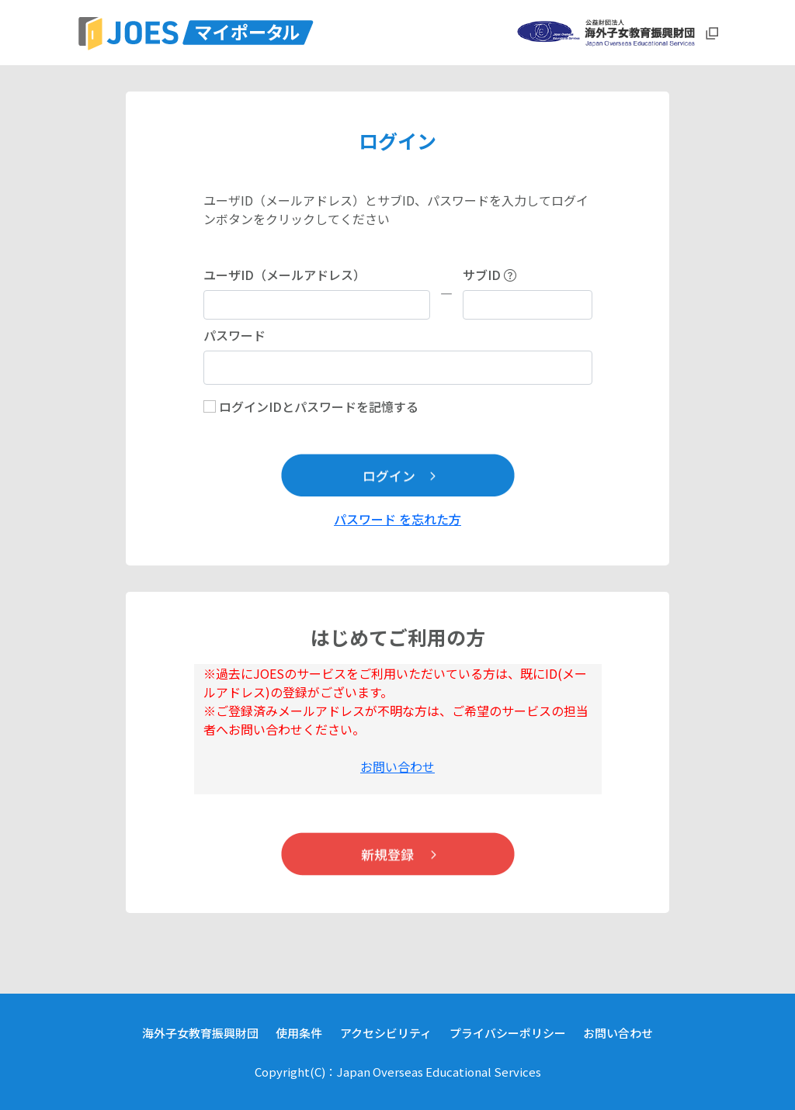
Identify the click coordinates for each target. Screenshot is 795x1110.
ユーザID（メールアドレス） (284, 274)
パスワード (234, 335)
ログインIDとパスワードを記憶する (318, 406)
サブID (489, 274)
